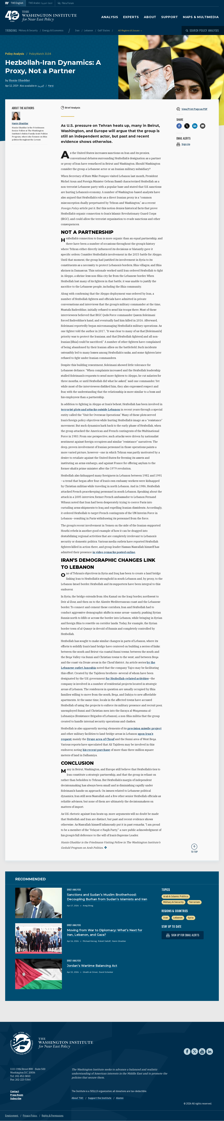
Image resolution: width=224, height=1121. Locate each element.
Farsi (51, 85)
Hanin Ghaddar (19, 80)
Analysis (109, 17)
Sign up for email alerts (182, 935)
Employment (12, 1115)
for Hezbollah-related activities (127, 678)
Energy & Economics (52, 30)
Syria (190, 917)
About (150, 17)
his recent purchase (96, 750)
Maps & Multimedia (201, 17)
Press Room (16, 1095)
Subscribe (15, 1098)
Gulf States (104, 30)
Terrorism (194, 902)
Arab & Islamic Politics (175, 896)
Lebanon (88, 30)
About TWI (78, 1098)
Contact (14, 1091)
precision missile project (144, 728)
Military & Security (28, 30)
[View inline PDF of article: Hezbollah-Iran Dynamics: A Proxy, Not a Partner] (194, 109)
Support (169, 17)
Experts (131, 17)
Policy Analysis (15, 53)
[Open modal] (202, 30)
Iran (77, 30)
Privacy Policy (30, 1115)
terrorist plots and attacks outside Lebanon (90, 409)
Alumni (120, 1098)
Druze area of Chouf (100, 739)
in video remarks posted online (113, 552)
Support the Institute (100, 1098)
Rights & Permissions (52, 1115)
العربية (41, 85)
